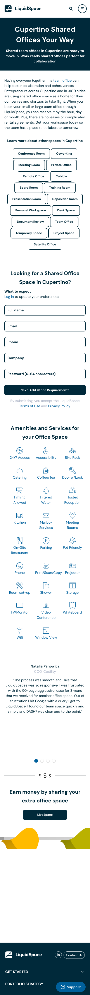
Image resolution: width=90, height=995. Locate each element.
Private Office (61, 165)
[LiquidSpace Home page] (23, 8)
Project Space (64, 233)
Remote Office (33, 176)
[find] (71, 8)
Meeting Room (29, 165)
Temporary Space (29, 233)
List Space (45, 815)
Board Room (29, 188)
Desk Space (66, 210)
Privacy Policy (59, 406)
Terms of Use (29, 406)
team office (62, 80)
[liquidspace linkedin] (58, 955)
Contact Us (74, 955)
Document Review (30, 222)
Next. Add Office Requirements (45, 390)
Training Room (59, 188)
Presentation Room (26, 199)
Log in (9, 296)
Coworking (64, 154)
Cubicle (61, 176)
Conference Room (31, 154)
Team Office (64, 222)
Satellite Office (45, 245)
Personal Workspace (30, 210)
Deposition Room (65, 199)
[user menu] (82, 8)
